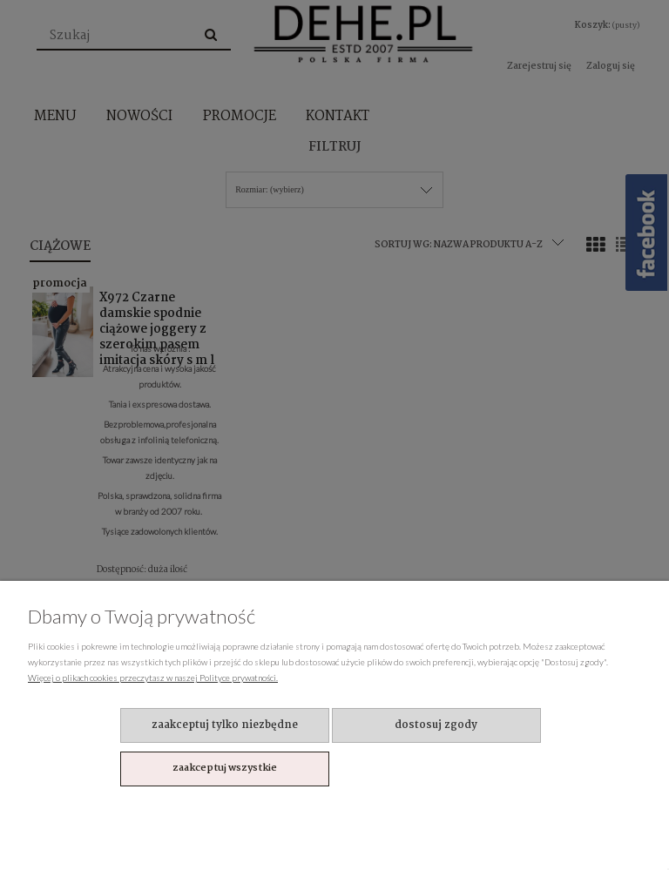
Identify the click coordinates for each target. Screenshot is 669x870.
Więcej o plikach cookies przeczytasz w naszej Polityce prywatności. (153, 677)
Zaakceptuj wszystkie (224, 768)
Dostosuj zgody (436, 725)
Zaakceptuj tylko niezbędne (225, 725)
